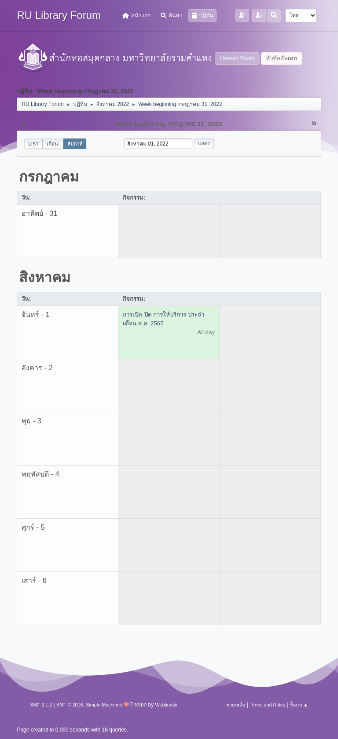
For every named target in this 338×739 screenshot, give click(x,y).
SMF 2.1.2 (41, 704)
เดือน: (53, 143)
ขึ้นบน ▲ (299, 704)
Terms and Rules (267, 704)
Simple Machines (104, 704)
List (33, 143)
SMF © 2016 (69, 704)
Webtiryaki (166, 704)
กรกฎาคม (49, 177)
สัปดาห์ (74, 143)
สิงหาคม (44, 277)
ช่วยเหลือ (235, 704)
